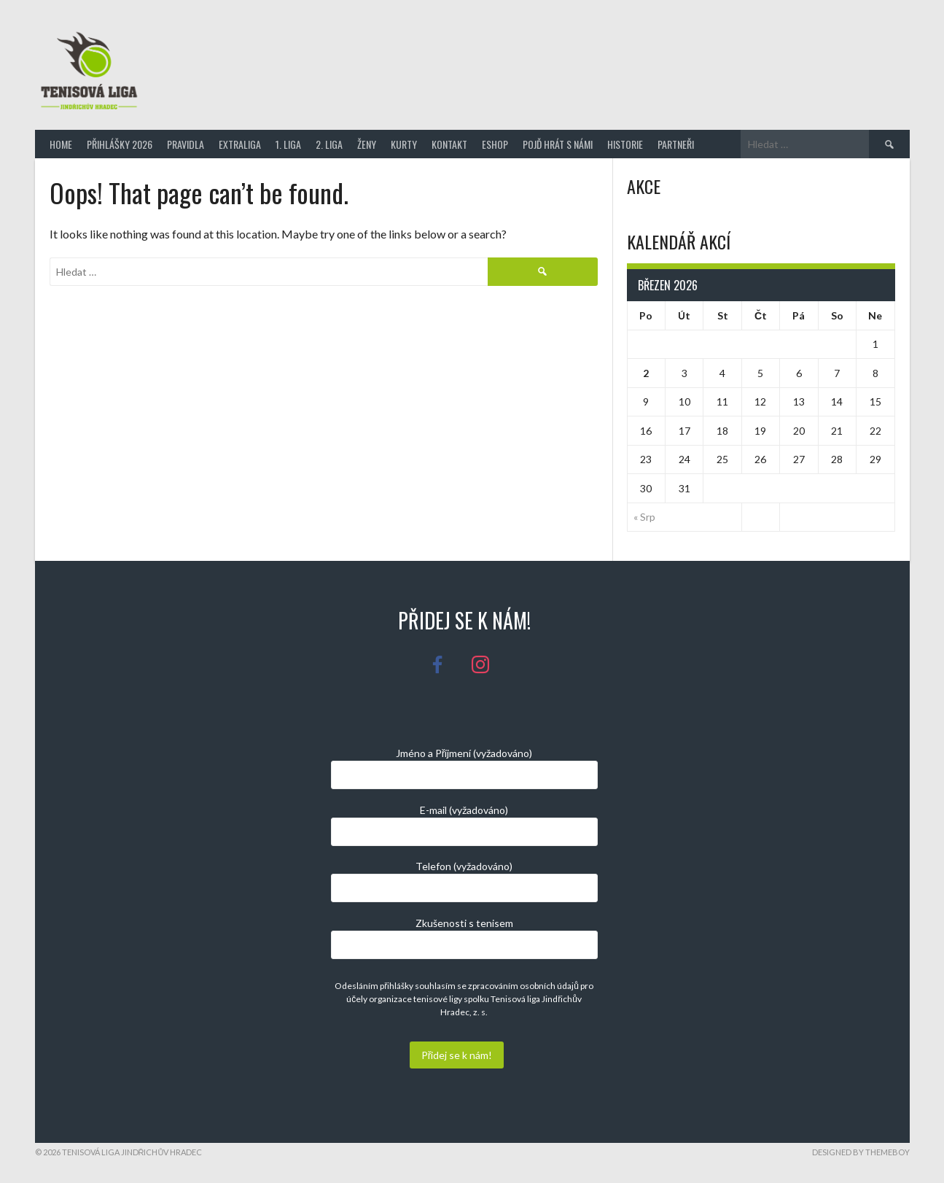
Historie (625, 144)
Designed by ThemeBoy (861, 1152)
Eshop (495, 144)
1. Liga (288, 144)
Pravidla (185, 144)
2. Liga (329, 144)
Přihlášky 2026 (119, 144)
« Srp (644, 517)
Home (61, 144)
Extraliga (240, 144)
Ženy (366, 144)
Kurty (404, 144)
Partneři (676, 144)
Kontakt (449, 144)
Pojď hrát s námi (558, 144)
